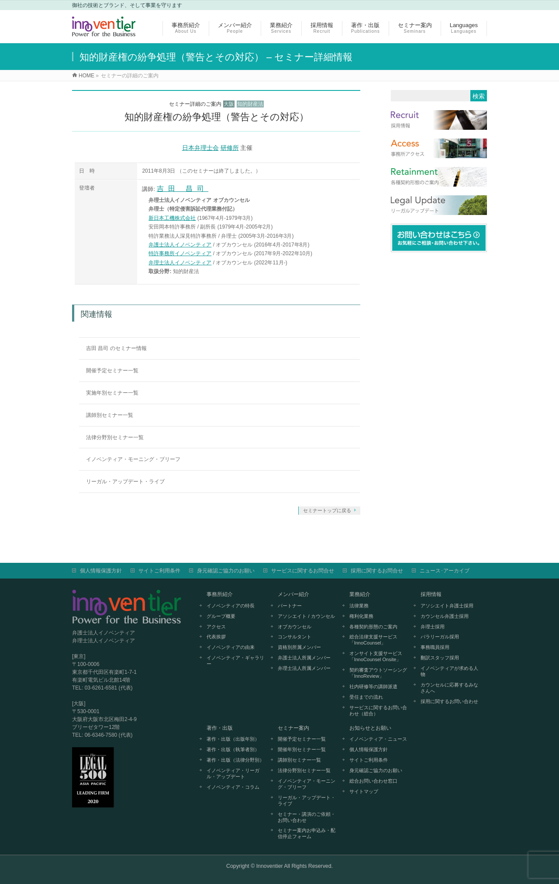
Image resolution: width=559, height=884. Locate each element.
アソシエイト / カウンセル (306, 616)
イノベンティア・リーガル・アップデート (233, 773)
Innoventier (269, 866)
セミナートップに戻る (327, 510)
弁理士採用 (433, 626)
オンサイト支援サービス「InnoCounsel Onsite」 (375, 656)
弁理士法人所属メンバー (304, 668)
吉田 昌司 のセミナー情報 (116, 348)
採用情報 (431, 594)
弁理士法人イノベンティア (179, 263)
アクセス (216, 626)
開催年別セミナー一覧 (302, 749)
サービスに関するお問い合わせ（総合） (378, 710)
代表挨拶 (216, 636)
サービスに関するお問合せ (302, 571)
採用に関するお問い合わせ (449, 701)
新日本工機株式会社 (172, 218)
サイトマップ (363, 791)
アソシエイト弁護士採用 (447, 605)
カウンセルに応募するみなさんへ (449, 687)
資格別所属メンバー (299, 647)
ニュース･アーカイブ (444, 571)
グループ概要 (221, 616)
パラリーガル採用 (440, 636)
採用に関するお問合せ (377, 571)
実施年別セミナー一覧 (112, 393)
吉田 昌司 (182, 188)
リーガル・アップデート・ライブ (125, 481)
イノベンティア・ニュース (378, 739)
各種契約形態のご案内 (373, 626)
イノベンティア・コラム (233, 787)
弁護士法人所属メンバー (304, 657)
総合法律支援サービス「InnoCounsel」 (373, 639)
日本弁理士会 (200, 147)
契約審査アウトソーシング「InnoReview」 (378, 673)
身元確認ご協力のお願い (226, 571)
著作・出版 (220, 728)
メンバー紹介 (293, 594)
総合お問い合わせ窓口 (373, 780)
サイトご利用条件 (159, 571)
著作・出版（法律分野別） (235, 760)
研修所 (230, 147)
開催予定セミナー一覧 (112, 370)
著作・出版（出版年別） (233, 739)
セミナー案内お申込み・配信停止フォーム (306, 833)
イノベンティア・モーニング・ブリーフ (133, 459)
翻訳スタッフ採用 (440, 657)
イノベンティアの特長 (231, 605)
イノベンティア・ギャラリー (235, 660)
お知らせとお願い (370, 728)
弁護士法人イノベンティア (179, 245)
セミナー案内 (293, 728)
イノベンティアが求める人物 (449, 671)
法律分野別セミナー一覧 (115, 437)
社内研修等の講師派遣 (373, 686)
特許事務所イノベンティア (179, 253)
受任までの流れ (366, 697)
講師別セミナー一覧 (109, 415)
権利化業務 (361, 616)
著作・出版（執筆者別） (233, 749)
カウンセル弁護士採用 (445, 616)
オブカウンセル (294, 626)
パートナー (290, 605)
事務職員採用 (435, 647)
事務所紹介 (220, 594)
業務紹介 (359, 594)
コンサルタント (294, 636)
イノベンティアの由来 (231, 647)
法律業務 (359, 605)
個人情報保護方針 (101, 571)
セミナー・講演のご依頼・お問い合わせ (306, 817)
